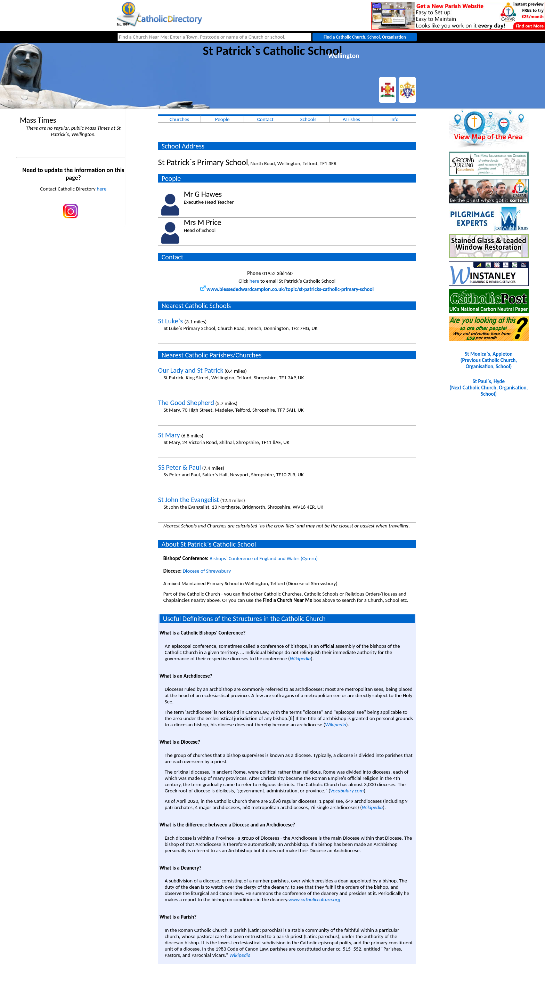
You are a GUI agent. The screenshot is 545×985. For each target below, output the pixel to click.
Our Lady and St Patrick (190, 370)
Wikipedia (300, 658)
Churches (179, 119)
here (101, 189)
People (222, 119)
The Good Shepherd (186, 402)
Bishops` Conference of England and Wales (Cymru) (264, 558)
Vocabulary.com (347, 791)
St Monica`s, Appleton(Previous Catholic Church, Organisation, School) (489, 360)
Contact (265, 119)
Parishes (351, 119)
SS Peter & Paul (179, 467)
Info (394, 119)
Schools (308, 119)
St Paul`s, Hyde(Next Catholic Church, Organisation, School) (488, 387)
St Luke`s (171, 321)
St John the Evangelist (188, 499)
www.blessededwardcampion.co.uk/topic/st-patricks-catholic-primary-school (287, 289)
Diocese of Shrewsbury (207, 571)
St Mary (169, 435)
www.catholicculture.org (314, 899)
